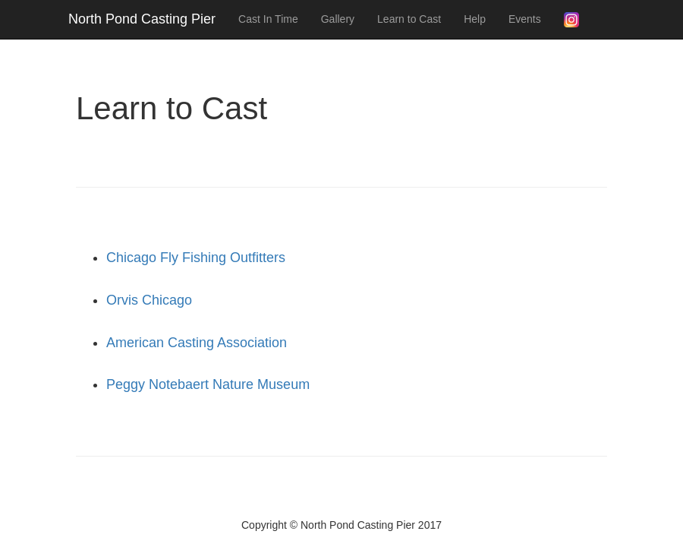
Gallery (337, 19)
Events (524, 19)
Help (475, 19)
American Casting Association (196, 342)
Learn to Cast (409, 19)
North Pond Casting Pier (142, 19)
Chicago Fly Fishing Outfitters (195, 257)
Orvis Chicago (149, 300)
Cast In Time (268, 19)
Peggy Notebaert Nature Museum (208, 384)
